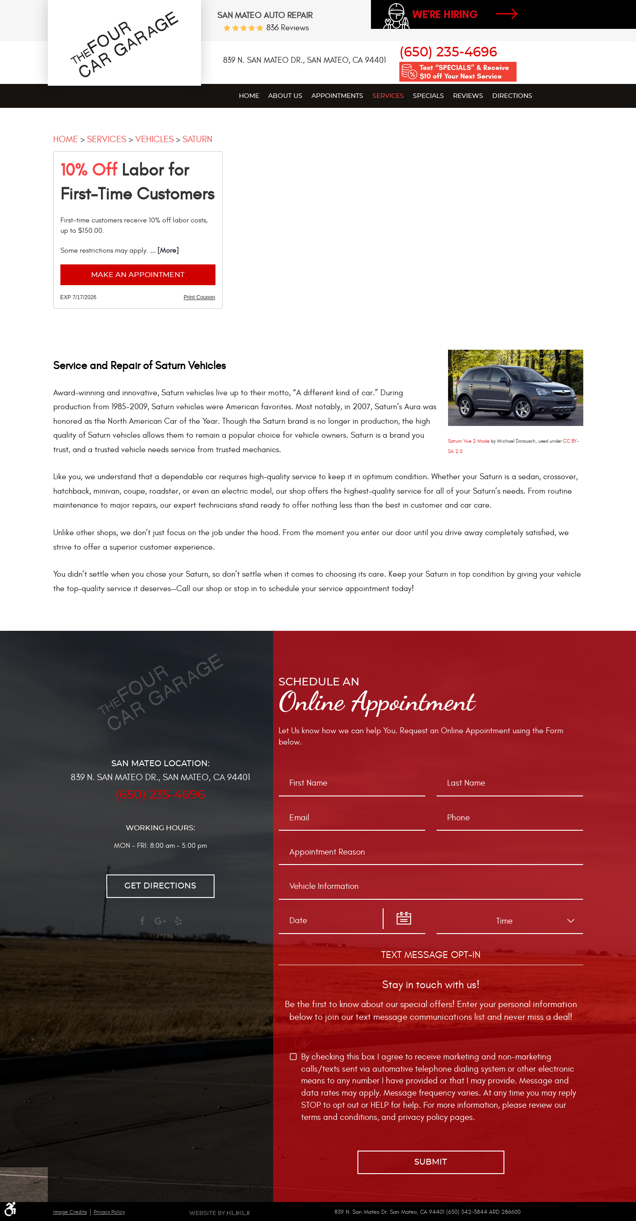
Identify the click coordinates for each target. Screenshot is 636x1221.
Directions (512, 96)
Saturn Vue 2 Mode (469, 441)
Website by (219, 1212)
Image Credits (70, 1212)
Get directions (160, 886)
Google (160, 925)
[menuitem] (249, 95)
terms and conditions (339, 1117)
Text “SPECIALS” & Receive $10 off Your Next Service (464, 71)
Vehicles (154, 139)
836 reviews (287, 28)
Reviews (468, 96)
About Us (285, 96)
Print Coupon (199, 297)
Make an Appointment (137, 274)
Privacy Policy (109, 1212)
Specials (428, 96)
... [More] (163, 250)
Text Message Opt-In (430, 955)
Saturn (197, 139)
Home (249, 96)
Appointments (337, 96)
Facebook (142, 925)
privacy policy (423, 1117)
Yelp (178, 925)
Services (388, 96)
